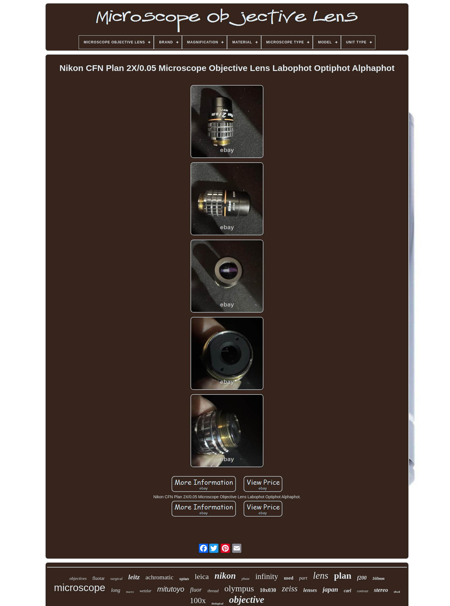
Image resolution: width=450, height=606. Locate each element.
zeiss (290, 588)
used (288, 578)
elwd (397, 591)
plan (342, 575)
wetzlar (145, 591)
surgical (116, 578)
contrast (362, 591)
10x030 (268, 590)
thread (213, 590)
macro (130, 591)
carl (347, 590)
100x (198, 600)
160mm (378, 578)
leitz (134, 577)
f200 (361, 578)
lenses (310, 590)
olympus (239, 588)
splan (184, 579)
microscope (79, 587)
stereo (381, 590)
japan (330, 589)
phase (246, 579)
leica (202, 576)
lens (320, 575)
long (115, 590)
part (303, 578)
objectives (78, 578)
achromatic (160, 577)
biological (217, 603)
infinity (266, 576)
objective (246, 599)
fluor (196, 589)
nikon (225, 576)
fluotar (98, 578)
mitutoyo (170, 589)
